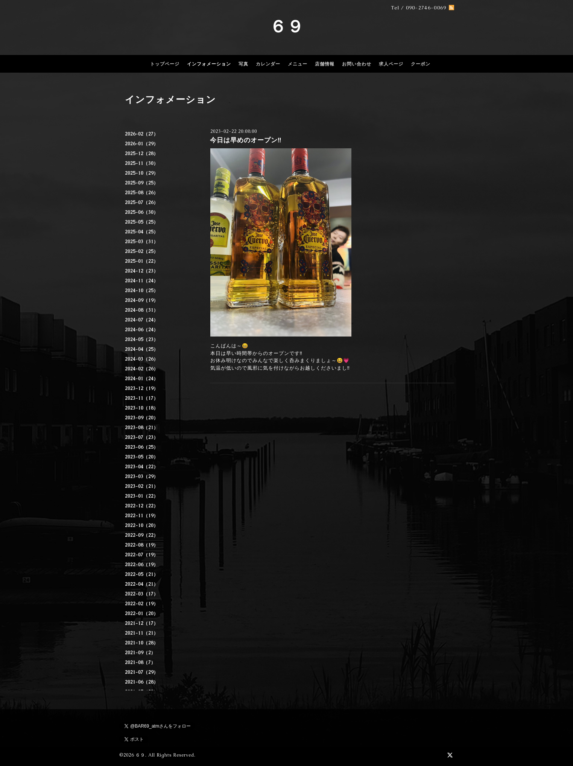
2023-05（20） (141, 457)
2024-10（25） (141, 291)
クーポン (420, 64)
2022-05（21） (141, 574)
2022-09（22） (141, 535)
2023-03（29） (141, 477)
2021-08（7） (140, 662)
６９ (286, 26)
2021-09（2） (140, 653)
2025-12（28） (141, 154)
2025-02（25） (141, 251)
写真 (243, 64)
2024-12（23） (141, 271)
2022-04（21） (141, 584)
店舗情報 (324, 64)
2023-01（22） (141, 496)
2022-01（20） (141, 614)
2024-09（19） (141, 300)
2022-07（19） (141, 555)
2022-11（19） (141, 516)
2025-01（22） (141, 261)
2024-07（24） (141, 320)
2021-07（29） (141, 672)
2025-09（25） (141, 183)
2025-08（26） (141, 193)
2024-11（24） (141, 281)
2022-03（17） (141, 594)
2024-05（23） (141, 340)
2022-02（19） (141, 604)
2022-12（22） (141, 506)
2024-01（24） (141, 379)
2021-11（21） (141, 633)
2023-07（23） (141, 437)
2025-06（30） (141, 212)
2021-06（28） (141, 682)
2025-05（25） (141, 222)
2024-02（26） (141, 369)
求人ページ (391, 64)
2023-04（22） (141, 467)
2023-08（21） (141, 428)
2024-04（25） (141, 349)
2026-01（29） (141, 144)
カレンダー (268, 64)
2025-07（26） (141, 202)
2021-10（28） (141, 643)
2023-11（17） (141, 398)
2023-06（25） (141, 447)
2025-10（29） (141, 173)
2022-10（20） (141, 525)
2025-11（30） (141, 163)
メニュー (297, 64)
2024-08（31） (141, 310)
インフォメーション (209, 64)
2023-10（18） (141, 408)
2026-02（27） (141, 134)
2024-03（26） (141, 359)
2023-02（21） (141, 486)
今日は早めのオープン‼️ (246, 140)
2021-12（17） (141, 623)
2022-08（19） (141, 545)
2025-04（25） (141, 232)
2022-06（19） (141, 565)
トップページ (164, 64)
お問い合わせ (356, 64)
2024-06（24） (141, 330)
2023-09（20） (141, 418)
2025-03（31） (141, 242)
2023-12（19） (141, 388)
